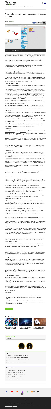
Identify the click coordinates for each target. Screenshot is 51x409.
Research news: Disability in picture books (17, 361)
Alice (44, 120)
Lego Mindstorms (10, 121)
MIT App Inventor (10, 132)
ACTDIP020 (12, 91)
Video (25, 6)
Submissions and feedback (19, 402)
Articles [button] (8, 6)
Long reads (8, 19)
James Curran (11, 21)
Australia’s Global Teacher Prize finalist (16, 372)
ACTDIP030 (34, 95)
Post (37, 22)
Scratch (6, 118)
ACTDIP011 (30, 90)
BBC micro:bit (18, 146)
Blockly (11, 118)
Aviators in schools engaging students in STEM (18, 355)
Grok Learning (23, 132)
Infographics (14, 6)
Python (6, 200)
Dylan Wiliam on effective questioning (16, 378)
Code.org (38, 130)
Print (44, 22)
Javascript (7, 259)
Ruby (6, 228)
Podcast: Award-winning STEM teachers (16, 370)
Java (6, 243)
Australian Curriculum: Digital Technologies (16, 85)
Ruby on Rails (28, 238)
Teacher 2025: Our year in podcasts (15, 376)
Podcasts (21, 6)
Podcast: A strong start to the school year (16, 374)
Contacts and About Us (30, 402)
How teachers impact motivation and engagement (18, 359)
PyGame (36, 222)
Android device (10, 146)
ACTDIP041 (23, 98)
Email (41, 22)
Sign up (9, 338)
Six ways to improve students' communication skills (18, 357)
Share (34, 22)
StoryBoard (30, 6)
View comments (9, 308)
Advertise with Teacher (9, 402)
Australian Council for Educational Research (15, 400)
